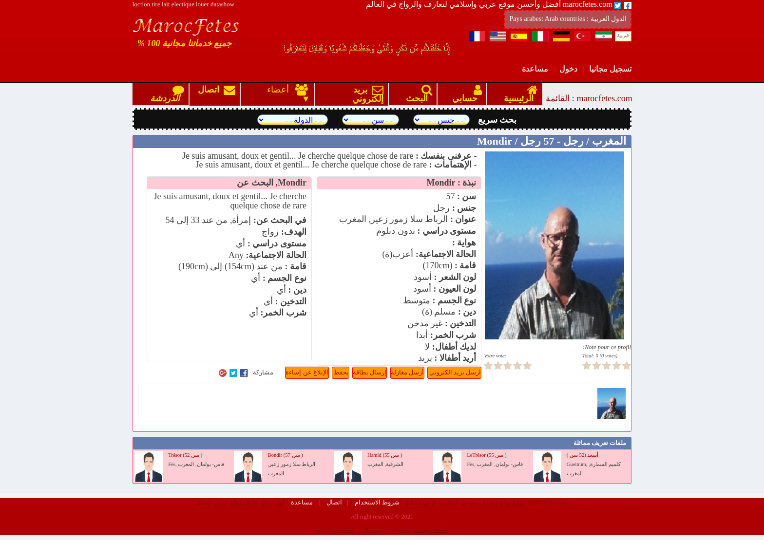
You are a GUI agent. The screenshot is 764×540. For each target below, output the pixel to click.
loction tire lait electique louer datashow (183, 4)
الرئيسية (518, 94)
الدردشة (165, 94)
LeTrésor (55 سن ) (486, 455)
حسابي (465, 94)
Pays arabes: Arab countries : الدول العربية (568, 18)
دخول (568, 69)
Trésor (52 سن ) (185, 455)
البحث (416, 94)
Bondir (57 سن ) (285, 455)
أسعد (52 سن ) (583, 455)
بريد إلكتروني (365, 94)
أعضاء (280, 89)
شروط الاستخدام (376, 502)
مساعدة (535, 69)
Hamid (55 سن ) (384, 455)
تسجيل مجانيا (610, 69)
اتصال (216, 94)
